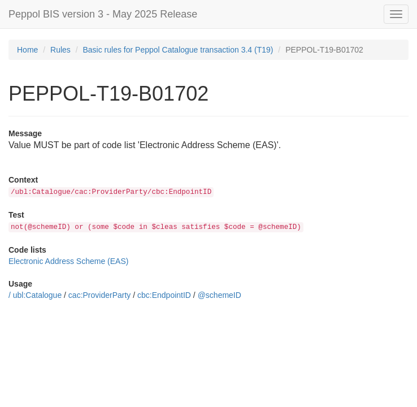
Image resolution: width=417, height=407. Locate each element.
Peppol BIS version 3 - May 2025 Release (102, 14)
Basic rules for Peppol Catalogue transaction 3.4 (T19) (178, 49)
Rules (60, 49)
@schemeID (219, 295)
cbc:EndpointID (164, 295)
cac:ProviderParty (99, 295)
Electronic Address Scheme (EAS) (68, 261)
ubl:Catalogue (37, 295)
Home (27, 49)
